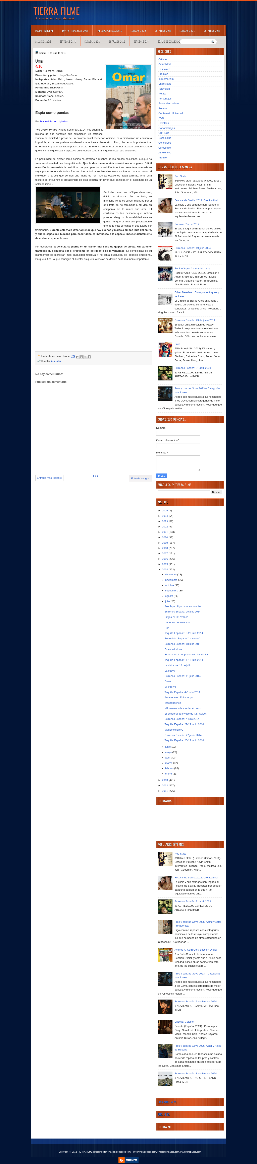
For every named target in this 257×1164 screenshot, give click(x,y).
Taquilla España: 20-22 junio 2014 (184, 740)
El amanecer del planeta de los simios (186, 654)
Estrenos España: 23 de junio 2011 (194, 320)
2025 (165, 510)
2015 (165, 564)
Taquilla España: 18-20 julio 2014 (183, 633)
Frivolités (163, 123)
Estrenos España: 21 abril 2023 (192, 367)
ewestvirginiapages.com (144, 1152)
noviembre (171, 579)
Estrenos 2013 (92, 41)
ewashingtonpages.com (119, 1152)
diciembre (171, 574)
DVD (161, 118)
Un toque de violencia (177, 622)
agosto (169, 595)
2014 (165, 569)
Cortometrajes (166, 128)
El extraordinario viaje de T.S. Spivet (185, 713)
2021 (165, 531)
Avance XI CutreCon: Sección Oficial (195, 949)
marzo (169, 763)
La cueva (169, 670)
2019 (165, 542)
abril (168, 757)
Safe (177, 344)
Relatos (162, 108)
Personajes (164, 98)
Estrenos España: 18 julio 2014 (182, 643)
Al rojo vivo (164, 152)
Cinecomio (164, 147)
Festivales (164, 69)
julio (168, 601)
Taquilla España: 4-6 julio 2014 (182, 692)
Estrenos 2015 (43, 41)
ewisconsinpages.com (168, 1152)
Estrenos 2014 (68, 41)
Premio (162, 157)
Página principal (44, 30)
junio (168, 746)
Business (164, 1114)
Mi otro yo (170, 686)
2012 (165, 785)
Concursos (164, 142)
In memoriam (166, 78)
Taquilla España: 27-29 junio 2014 (184, 724)
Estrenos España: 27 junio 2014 (182, 735)
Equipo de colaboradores (172, 41)
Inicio (96, 476)
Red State (180, 176)
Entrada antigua (140, 478)
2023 (165, 521)
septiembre (172, 590)
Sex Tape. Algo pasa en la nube (182, 606)
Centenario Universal (170, 113)
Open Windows (173, 649)
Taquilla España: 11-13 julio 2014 (183, 659)
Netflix (162, 93)
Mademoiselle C (173, 729)
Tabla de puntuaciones (109, 30)
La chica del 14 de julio (177, 665)
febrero (169, 768)
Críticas (162, 59)
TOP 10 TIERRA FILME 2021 (75, 30)
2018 (165, 548)
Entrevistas (164, 83)
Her (166, 627)
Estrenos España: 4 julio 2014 (181, 718)
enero (169, 773)
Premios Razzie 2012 (186, 224)
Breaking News (167, 1101)
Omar (167, 681)
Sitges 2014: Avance (176, 617)
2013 (165, 780)
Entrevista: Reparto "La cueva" (182, 638)
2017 (165, 553)
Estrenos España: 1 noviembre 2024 (195, 1001)
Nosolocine (164, 137)
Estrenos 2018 (163, 30)
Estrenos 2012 (117, 41)
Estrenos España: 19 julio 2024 (192, 247)
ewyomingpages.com (190, 1152)
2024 (165, 515)
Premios (163, 73)
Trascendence (172, 702)
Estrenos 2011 (141, 41)
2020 (165, 537)
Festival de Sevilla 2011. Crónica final (196, 200)
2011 (165, 790)
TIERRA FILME (56, 10)
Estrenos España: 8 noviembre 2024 (195, 1073)
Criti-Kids (163, 132)
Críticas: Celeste (184, 1021)
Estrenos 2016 (212, 30)
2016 (165, 558)
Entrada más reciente (49, 477)
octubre (170, 585)
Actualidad (56, 361)
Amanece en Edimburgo (178, 697)
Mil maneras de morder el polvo (182, 708)
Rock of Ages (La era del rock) (192, 268)
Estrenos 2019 (138, 30)
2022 (165, 526)
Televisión (164, 88)
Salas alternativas (168, 103)
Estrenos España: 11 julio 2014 (182, 675)
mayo (168, 752)
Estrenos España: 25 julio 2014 (182, 611)
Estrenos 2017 (187, 30)
